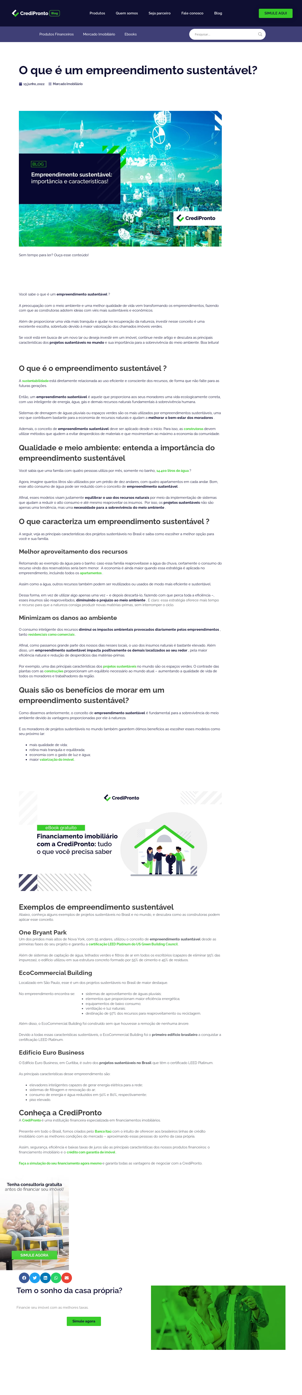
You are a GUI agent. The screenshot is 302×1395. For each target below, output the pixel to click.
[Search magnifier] (260, 34)
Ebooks (131, 34)
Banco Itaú (104, 1131)
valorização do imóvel (59, 759)
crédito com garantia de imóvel (94, 1152)
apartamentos (92, 573)
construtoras (195, 429)
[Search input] (225, 34)
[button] (24, 1278)
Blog (218, 13)
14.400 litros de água (174, 471)
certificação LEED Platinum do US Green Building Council (138, 944)
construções (61, 671)
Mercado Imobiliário (99, 34)
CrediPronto (33, 1120)
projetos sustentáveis (121, 666)
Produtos (97, 13)
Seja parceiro (160, 13)
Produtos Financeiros (56, 34)
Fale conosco (192, 13)
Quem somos (127, 13)
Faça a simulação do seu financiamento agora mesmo (65, 1163)
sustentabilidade (37, 381)
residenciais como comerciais (53, 634)
